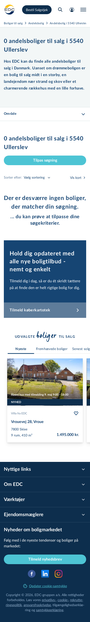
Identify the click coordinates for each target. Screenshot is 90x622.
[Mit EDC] (72, 9)
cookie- (63, 600)
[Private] (9, 9)
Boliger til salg (13, 23)
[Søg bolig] (60, 9)
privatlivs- (49, 600)
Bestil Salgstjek (37, 10)
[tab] (21, 349)
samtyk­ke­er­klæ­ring (49, 610)
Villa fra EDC (19, 413)
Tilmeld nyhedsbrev (45, 559)
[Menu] (83, 9)
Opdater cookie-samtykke (45, 586)
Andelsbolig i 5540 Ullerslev (68, 23)
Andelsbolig (36, 23)
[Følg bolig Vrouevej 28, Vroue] (76, 413)
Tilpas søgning (45, 160)
